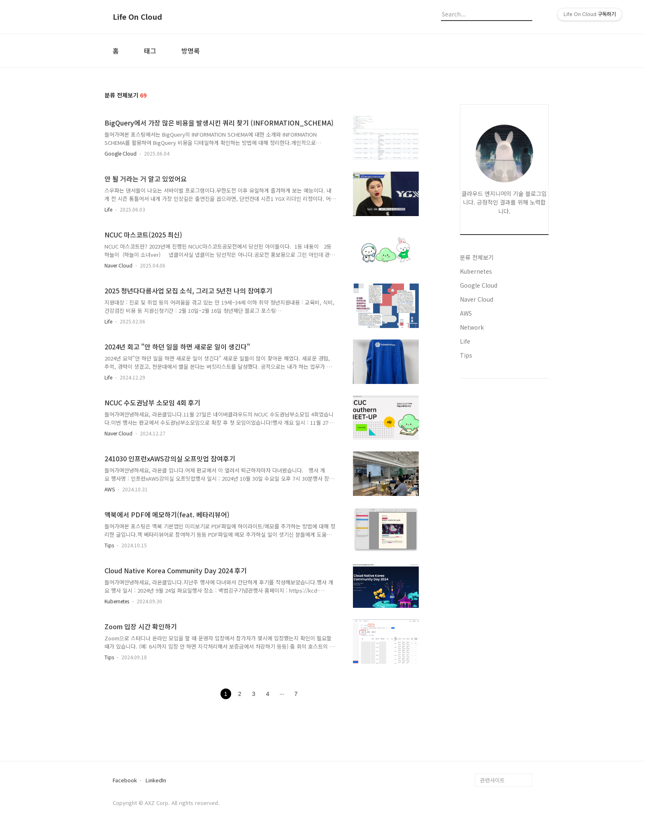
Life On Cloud (137, 16)
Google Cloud (120, 153)
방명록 (190, 50)
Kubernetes (116, 601)
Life (108, 209)
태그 (150, 50)
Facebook (125, 780)
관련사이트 (492, 780)
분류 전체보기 (477, 257)
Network (472, 327)
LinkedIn (156, 780)
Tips (109, 545)
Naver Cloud (118, 265)
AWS (109, 489)
